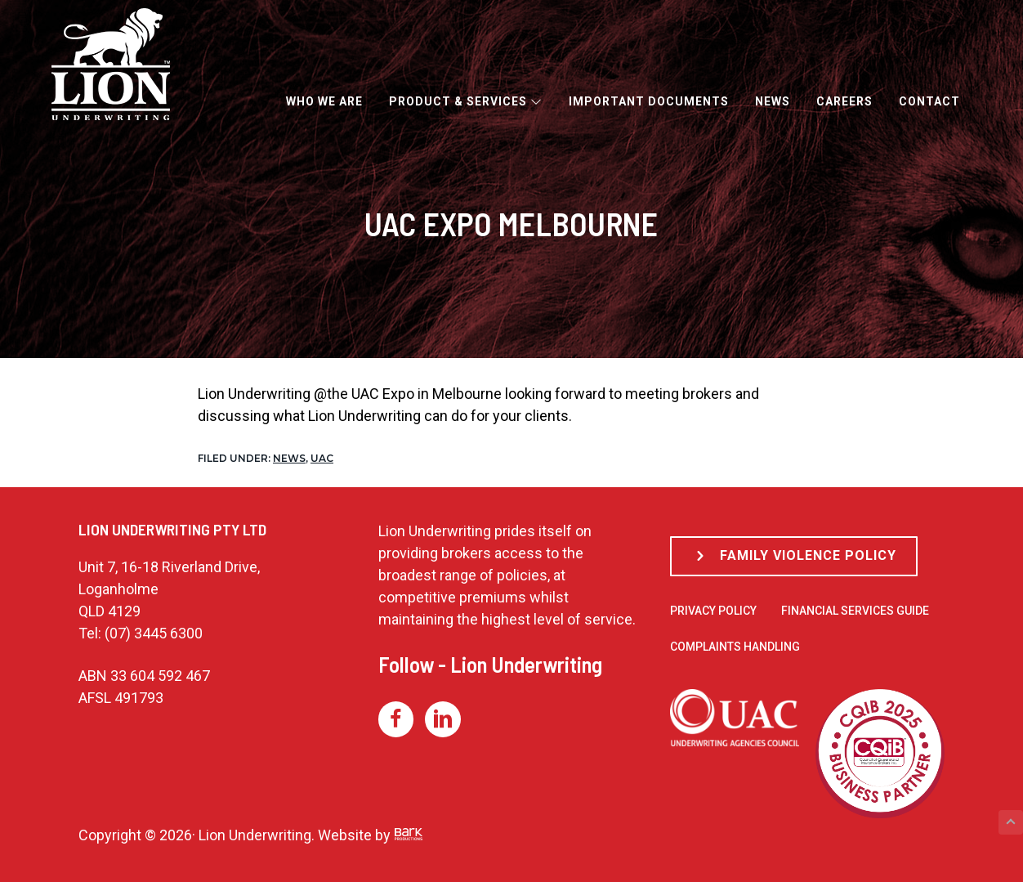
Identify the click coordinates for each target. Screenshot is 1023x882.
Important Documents (649, 101)
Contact (929, 101)
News (772, 101)
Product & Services (466, 101)
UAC (321, 458)
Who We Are (324, 101)
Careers (844, 101)
